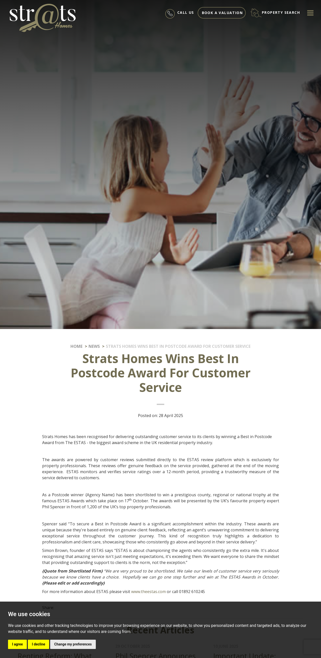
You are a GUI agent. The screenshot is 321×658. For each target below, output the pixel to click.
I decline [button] (38, 644)
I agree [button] (17, 644)
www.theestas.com (148, 591)
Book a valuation (222, 12)
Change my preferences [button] (73, 644)
